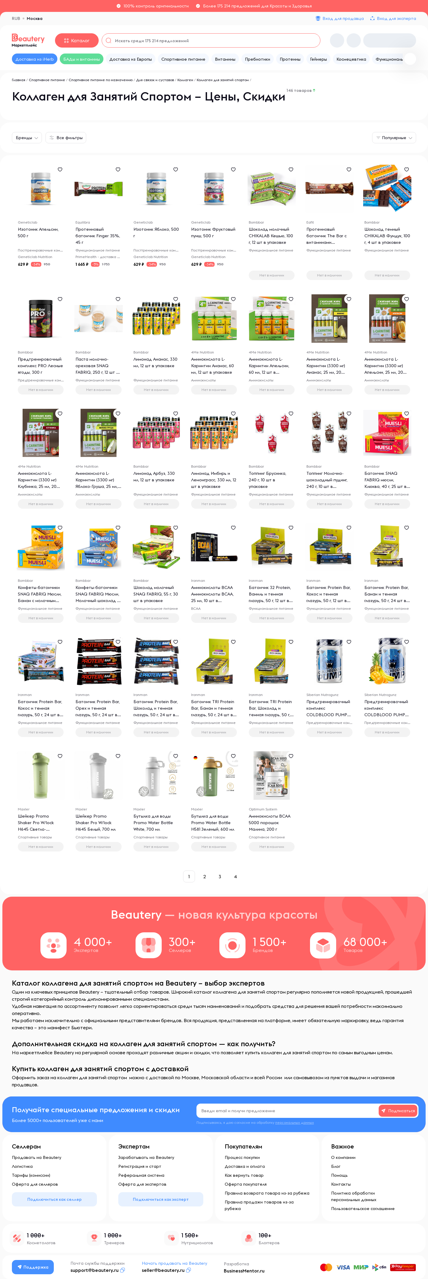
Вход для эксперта (396, 18)
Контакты (341, 1184)
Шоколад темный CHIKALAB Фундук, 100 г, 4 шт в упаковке (387, 236)
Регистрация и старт (139, 1166)
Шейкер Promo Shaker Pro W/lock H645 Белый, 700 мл (95, 822)
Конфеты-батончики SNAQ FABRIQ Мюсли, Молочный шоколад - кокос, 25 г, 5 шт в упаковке (97, 600)
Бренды (24, 137)
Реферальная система (141, 1175)
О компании (343, 1157)
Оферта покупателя (246, 1184)
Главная (18, 80)
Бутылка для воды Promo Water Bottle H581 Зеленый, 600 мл (212, 822)
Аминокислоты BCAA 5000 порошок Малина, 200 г (269, 822)
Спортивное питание (47, 80)
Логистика (22, 1166)
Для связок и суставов (155, 80)
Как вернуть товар (244, 1175)
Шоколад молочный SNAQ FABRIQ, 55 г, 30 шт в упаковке (155, 594)
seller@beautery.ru (163, 1270)
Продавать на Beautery (36, 1157)
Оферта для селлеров (35, 1184)
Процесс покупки (242, 1157)
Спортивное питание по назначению (101, 80)
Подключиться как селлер (54, 1199)
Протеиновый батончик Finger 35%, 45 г (97, 236)
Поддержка (33, 1267)
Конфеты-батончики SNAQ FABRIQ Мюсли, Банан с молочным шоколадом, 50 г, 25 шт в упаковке (40, 600)
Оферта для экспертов (142, 1184)
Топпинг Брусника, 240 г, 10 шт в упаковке (267, 480)
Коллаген (185, 80)
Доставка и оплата (245, 1166)
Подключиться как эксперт (161, 1199)
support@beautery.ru (94, 1270)
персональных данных (294, 1122)
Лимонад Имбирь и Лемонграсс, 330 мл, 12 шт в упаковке (213, 480)
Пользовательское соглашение (363, 1208)
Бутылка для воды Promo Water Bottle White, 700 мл (153, 822)
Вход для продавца (343, 18)
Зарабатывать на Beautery (146, 1157)
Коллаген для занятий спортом (223, 80)
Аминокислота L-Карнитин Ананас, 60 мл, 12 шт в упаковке (212, 365)
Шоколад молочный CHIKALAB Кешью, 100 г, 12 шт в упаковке (271, 236)
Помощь (339, 1175)
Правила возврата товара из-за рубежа (267, 1193)
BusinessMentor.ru (244, 1271)
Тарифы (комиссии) (31, 1175)
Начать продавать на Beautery (174, 1263)
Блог (335, 1166)
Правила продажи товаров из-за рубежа (259, 1205)
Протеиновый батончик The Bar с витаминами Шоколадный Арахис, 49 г (328, 242)
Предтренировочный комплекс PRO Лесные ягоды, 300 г (40, 365)
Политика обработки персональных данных (353, 1196)
